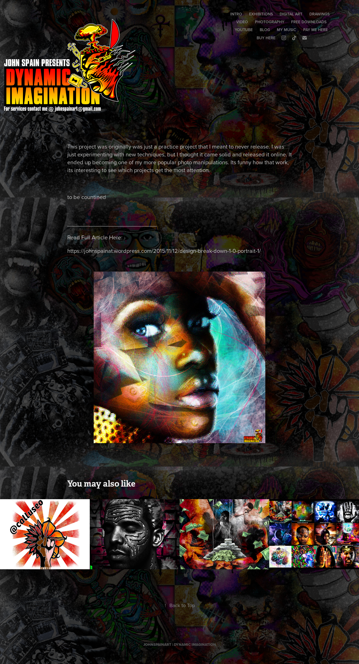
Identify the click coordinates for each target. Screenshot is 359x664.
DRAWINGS (319, 14)
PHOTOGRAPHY (269, 22)
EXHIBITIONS (261, 14)
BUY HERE (266, 38)
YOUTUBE (244, 30)
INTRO (236, 14)
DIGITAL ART (291, 14)
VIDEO (242, 22)
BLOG (265, 30)
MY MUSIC (286, 30)
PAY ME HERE (315, 30)
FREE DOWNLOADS (308, 22)
